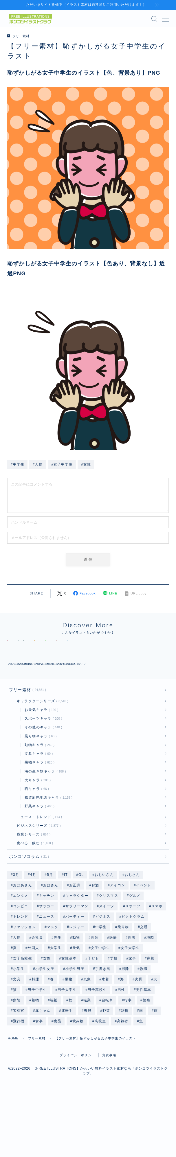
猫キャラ (36, 840)
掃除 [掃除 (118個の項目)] (125, 1020)
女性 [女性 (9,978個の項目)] (46, 1010)
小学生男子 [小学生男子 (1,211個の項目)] (75, 1020)
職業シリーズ (32, 885)
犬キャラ (36, 831)
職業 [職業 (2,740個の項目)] (87, 1052)
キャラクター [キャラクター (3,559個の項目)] (76, 947)
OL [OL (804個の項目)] (81, 926)
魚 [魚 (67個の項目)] (141, 1072)
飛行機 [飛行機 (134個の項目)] (19, 1072)
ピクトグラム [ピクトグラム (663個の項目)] (132, 968)
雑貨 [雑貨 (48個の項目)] (124, 1062)
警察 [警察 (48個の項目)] (146, 1052)
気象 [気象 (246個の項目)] (87, 1031)
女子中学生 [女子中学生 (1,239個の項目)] (100, 999)
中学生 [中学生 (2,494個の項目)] (101, 978)
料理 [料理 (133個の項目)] (35, 1031)
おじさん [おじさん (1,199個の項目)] (132, 926)
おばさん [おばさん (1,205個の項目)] (50, 937)
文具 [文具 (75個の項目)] (17, 1031)
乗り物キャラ (39, 787)
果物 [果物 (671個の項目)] (68, 1031)
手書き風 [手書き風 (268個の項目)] (103, 1020)
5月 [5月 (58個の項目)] (50, 926)
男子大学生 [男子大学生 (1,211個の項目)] (67, 1041)
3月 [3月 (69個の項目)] (16, 926)
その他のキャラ (42, 778)
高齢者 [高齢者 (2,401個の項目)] (123, 1072)
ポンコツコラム (28, 908)
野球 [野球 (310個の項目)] (87, 1062)
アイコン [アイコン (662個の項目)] (117, 937)
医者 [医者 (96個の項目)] (131, 989)
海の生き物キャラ (44, 822)
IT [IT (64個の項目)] (66, 926)
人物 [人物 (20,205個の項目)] (17, 989)
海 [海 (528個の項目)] (122, 1031)
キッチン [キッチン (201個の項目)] (46, 947)
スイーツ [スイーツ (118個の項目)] (106, 957)
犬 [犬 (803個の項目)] (155, 1031)
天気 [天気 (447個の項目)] (76, 999)
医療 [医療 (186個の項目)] (113, 989)
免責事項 (109, 1106)
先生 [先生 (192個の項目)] (57, 989)
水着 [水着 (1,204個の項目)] (105, 1031)
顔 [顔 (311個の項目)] (156, 1062)
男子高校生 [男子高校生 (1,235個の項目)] (97, 1041)
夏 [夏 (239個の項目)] (15, 999)
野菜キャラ (38, 857)
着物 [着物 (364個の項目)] (35, 1052)
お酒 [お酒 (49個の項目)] (95, 937)
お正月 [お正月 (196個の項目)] (75, 937)
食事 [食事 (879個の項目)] (39, 1072)
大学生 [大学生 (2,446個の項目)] (56, 999)
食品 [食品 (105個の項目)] (57, 1072)
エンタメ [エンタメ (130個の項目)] (20, 947)
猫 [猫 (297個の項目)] (15, 1041)
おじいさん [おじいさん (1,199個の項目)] (104, 926)
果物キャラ (38, 813)
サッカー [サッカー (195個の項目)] (46, 957)
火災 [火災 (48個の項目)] (138, 1031)
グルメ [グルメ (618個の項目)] (135, 947)
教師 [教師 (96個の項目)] (143, 1020)
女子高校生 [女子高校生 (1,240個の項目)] (22, 1010)
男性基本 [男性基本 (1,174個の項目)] (143, 1041)
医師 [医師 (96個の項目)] (94, 989)
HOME (13, 1089)
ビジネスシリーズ (37, 876)
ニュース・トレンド (38, 868)
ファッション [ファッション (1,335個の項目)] (24, 978)
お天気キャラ (40, 761)
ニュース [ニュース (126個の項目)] (46, 968)
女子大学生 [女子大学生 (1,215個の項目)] (130, 999)
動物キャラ (38, 796)
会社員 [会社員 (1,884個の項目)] (37, 989)
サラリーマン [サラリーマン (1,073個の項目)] (76, 957)
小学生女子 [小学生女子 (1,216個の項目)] (44, 1020)
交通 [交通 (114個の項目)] (143, 978)
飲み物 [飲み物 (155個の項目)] (78, 1072)
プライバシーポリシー (77, 1106)
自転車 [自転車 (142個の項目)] (107, 1052)
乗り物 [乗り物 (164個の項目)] (123, 978)
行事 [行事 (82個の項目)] (128, 1052)
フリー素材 (19, 36)
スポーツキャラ (42, 769)
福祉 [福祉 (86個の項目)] (54, 1052)
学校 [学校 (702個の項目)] (114, 1010)
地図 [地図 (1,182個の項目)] (150, 989)
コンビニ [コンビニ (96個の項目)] (20, 957)
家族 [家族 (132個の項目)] (151, 1010)
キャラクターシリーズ (41, 752)
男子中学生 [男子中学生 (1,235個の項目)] (37, 1041)
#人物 (38, 464)
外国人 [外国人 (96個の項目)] (33, 999)
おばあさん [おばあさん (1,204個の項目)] (22, 937)
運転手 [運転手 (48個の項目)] (67, 1062)
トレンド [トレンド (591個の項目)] (20, 968)
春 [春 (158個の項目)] (52, 1031)
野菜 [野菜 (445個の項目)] (106, 1062)
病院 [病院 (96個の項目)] (17, 1052)
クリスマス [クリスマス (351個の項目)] (108, 947)
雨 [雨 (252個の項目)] (141, 1062)
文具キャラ (38, 804)
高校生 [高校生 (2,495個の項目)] (100, 1072)
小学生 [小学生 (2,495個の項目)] (19, 1020)
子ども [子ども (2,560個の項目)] (93, 1010)
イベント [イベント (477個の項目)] (143, 937)
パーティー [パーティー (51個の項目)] (75, 968)
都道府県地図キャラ (47, 848)
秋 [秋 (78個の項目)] (70, 1052)
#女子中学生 (62, 464)
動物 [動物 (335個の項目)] (76, 989)
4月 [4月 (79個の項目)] (33, 926)
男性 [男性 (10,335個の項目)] (121, 1041)
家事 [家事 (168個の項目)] (132, 1010)
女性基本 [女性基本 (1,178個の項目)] (69, 1010)
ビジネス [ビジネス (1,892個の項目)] (103, 968)
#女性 (86, 464)
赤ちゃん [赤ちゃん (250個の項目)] (43, 1062)
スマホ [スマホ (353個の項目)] (157, 957)
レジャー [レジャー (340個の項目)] (77, 978)
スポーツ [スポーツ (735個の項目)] (133, 957)
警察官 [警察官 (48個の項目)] (19, 1062)
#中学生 (17, 464)
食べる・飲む (34, 894)
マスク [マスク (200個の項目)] (52, 978)
